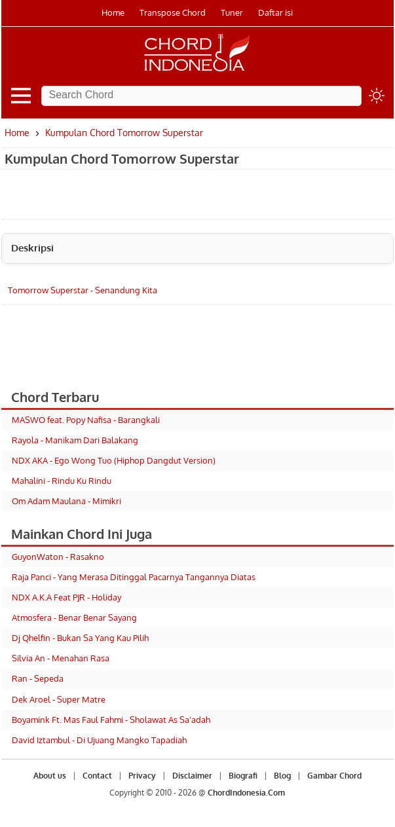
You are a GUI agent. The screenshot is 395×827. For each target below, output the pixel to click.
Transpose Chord (173, 12)
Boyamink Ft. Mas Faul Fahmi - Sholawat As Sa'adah (111, 719)
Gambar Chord (334, 776)
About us (49, 776)
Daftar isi (275, 12)
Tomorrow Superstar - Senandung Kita (82, 290)
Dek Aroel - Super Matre (58, 699)
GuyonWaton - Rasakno (58, 556)
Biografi (243, 776)
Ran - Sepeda (38, 678)
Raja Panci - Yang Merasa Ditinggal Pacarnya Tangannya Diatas (133, 577)
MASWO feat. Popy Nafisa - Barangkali (86, 419)
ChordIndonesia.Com (246, 793)
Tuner (232, 12)
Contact (97, 776)
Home (113, 12)
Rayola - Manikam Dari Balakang (75, 440)
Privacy (142, 776)
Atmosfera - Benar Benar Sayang (74, 617)
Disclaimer (192, 776)
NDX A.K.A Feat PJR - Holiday (66, 597)
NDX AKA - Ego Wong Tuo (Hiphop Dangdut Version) (114, 460)
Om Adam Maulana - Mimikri (66, 501)
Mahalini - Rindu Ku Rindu (61, 480)
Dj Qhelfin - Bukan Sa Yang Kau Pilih (80, 638)
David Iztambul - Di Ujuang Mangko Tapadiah (99, 740)
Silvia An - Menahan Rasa (60, 658)
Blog (282, 776)
